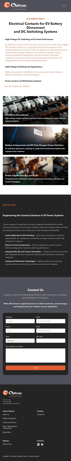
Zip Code (39, 336)
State (7, 336)
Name (38, 317)
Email (38, 326)
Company (9, 317)
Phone (8, 326)
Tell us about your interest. (14, 346)
